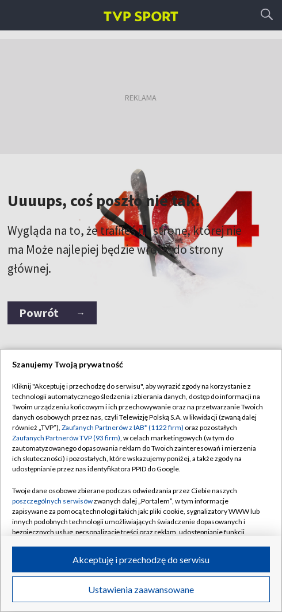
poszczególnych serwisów (52, 501)
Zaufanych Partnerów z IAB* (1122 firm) (123, 427)
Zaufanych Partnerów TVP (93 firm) (66, 437)
